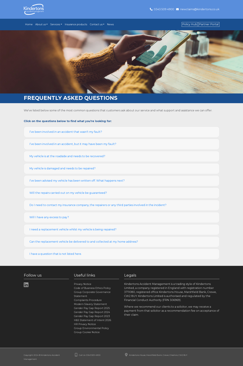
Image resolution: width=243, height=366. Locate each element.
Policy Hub (189, 24)
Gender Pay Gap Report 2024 (92, 312)
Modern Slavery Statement (90, 304)
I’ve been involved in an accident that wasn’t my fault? (65, 131)
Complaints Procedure (88, 300)
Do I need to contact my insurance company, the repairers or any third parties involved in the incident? (97, 205)
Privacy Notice (82, 284)
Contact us (96, 24)
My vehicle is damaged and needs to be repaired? (62, 168)
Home (29, 24)
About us (40, 24)
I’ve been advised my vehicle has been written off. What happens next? (77, 180)
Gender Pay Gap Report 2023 (92, 316)
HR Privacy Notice (85, 324)
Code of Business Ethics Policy (92, 288)
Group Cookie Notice (87, 332)
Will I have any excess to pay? (49, 217)
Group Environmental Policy (91, 328)
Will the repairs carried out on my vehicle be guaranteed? (68, 192)
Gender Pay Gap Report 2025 (92, 308)
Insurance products (76, 24)
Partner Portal (209, 24)
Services (55, 24)
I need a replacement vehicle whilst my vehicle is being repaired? (72, 229)
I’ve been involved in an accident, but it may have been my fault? (72, 144)
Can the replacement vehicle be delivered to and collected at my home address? (83, 241)
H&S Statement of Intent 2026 (92, 320)
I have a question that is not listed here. (55, 253)
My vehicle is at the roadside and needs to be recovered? (67, 156)
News (110, 24)
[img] (26, 284)
